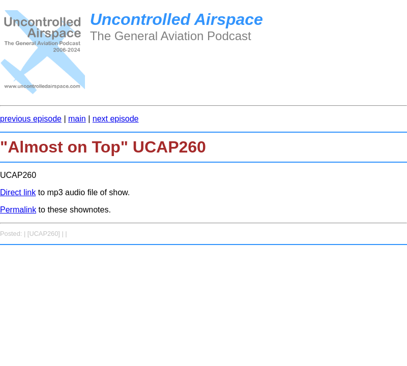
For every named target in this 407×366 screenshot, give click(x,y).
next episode (116, 118)
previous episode (31, 118)
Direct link (18, 192)
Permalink (18, 209)
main (77, 118)
